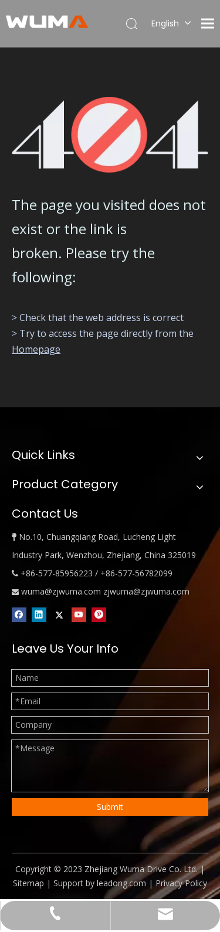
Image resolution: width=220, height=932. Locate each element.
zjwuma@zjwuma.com (146, 591)
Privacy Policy (181, 883)
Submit (110, 806)
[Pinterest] (99, 614)
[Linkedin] (39, 614)
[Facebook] (19, 614)
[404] (110, 135)
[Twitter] (59, 614)
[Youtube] (79, 614)
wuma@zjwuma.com (61, 591)
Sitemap (28, 883)
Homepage (36, 349)
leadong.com (121, 883)
